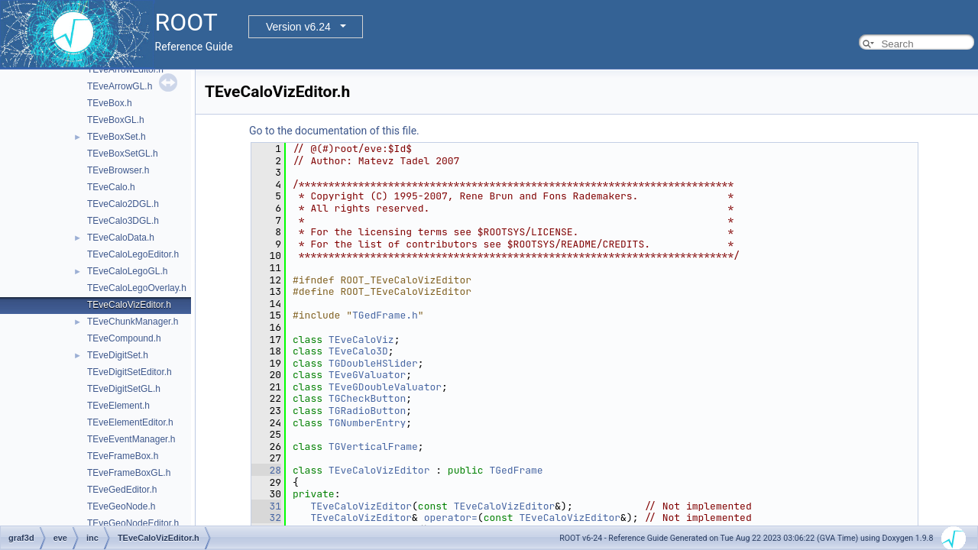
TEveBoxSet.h (116, 136)
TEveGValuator (367, 374)
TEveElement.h (118, 405)
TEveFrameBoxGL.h (128, 472)
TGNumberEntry (367, 422)
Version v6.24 (298, 27)
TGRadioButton (367, 410)
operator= (451, 517)
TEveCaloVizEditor (379, 470)
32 (266, 517)
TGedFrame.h (385, 315)
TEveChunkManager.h (132, 321)
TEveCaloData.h (120, 237)
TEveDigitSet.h (117, 355)
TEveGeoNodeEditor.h (133, 523)
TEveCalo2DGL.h (123, 204)
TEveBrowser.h (118, 170)
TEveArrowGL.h (119, 86)
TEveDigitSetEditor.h (129, 372)
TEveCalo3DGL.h (123, 220)
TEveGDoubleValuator (385, 386)
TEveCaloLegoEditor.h (133, 254)
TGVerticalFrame (373, 446)
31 (266, 506)
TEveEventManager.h (131, 439)
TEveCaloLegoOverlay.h (136, 288)
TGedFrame (515, 470)
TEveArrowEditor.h (125, 69)
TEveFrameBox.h (122, 456)
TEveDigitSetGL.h (123, 388)
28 (266, 470)
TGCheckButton (367, 398)
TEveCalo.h (111, 187)
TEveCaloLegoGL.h (127, 271)
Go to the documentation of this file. (334, 131)
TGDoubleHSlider (373, 363)
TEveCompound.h (124, 338)
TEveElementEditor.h (130, 422)
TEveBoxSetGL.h (122, 153)
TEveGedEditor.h (122, 489)
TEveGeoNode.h (121, 506)
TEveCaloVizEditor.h (129, 304)
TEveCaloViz (361, 339)
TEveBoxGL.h (115, 120)
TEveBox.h (109, 103)
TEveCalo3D (358, 351)
